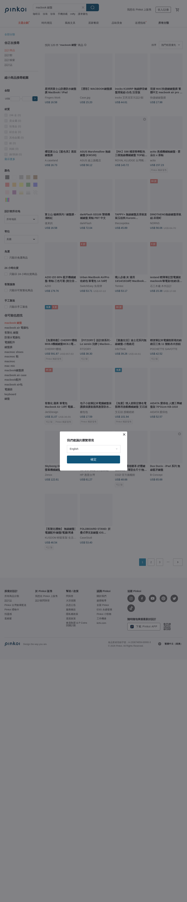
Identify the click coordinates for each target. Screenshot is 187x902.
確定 (93, 459)
